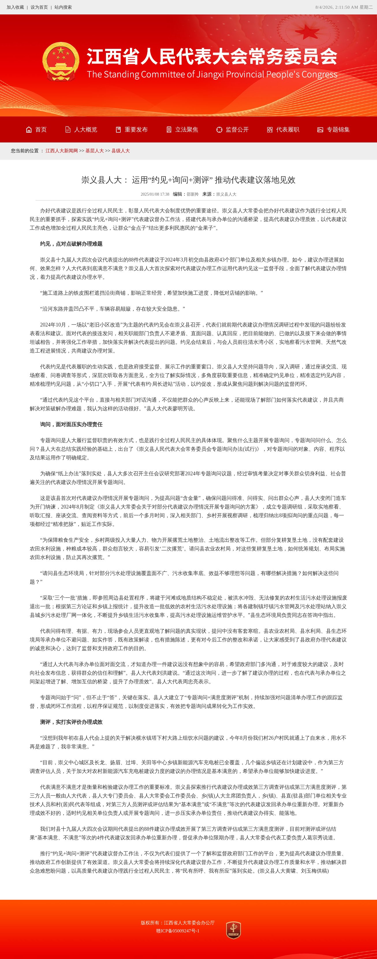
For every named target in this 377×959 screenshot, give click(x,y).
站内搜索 (63, 7)
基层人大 (94, 150)
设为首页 (39, 7)
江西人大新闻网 (62, 150)
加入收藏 (15, 7)
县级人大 (120, 150)
